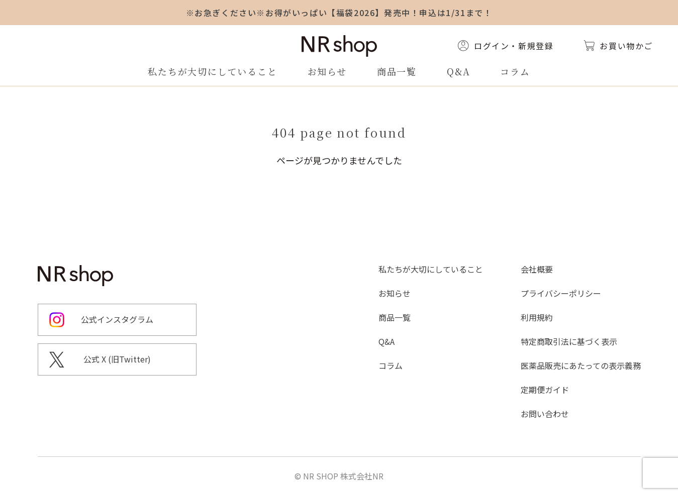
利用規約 (537, 317)
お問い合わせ (545, 414)
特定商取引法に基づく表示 (569, 341)
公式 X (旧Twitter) (117, 359)
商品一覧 (397, 71)
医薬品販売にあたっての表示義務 (581, 365)
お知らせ (327, 71)
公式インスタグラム (117, 319)
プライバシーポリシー (561, 293)
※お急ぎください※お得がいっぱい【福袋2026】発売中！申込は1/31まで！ (339, 13)
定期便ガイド (545, 390)
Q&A (458, 71)
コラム (515, 71)
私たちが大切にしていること (212, 71)
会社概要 (537, 269)
